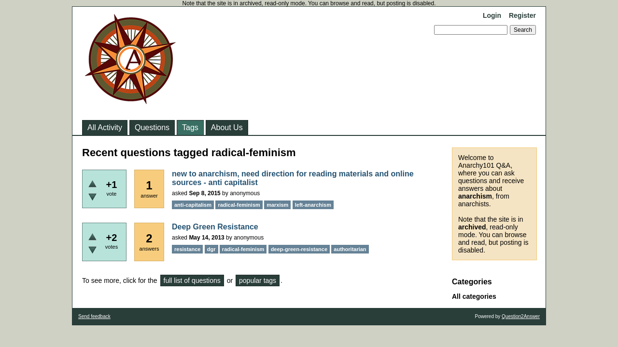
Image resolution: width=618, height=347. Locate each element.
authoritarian (350, 249)
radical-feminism (239, 205)
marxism (277, 205)
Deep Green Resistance (215, 227)
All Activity (104, 127)
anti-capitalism (192, 205)
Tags (190, 127)
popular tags (257, 280)
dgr (211, 249)
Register (522, 15)
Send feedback (94, 316)
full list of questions (192, 280)
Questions (152, 127)
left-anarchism (313, 205)
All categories (474, 296)
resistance (187, 249)
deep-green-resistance (299, 249)
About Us (227, 127)
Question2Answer (521, 316)
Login (492, 15)
